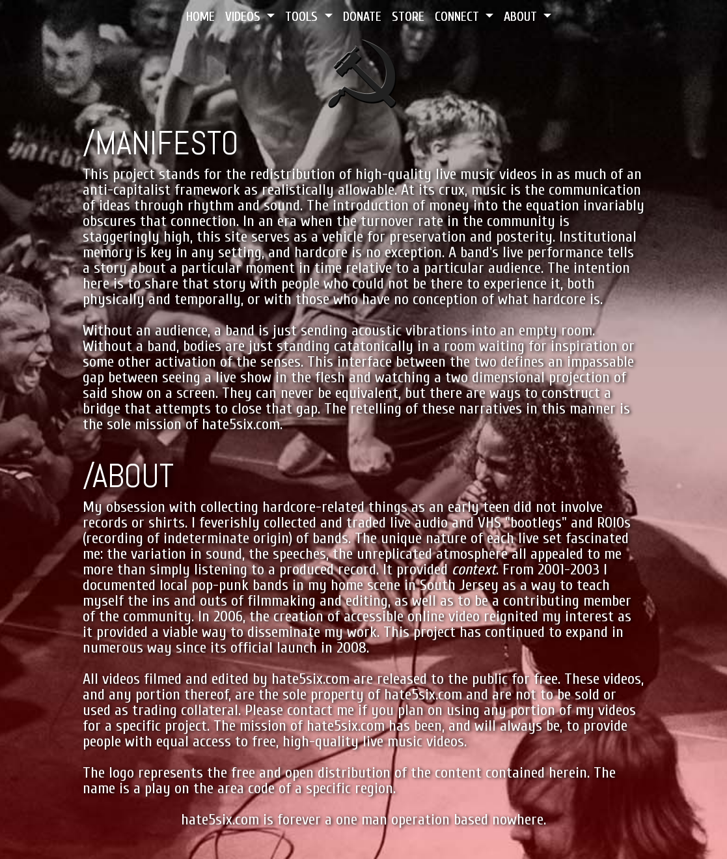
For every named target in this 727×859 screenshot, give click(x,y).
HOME (200, 16)
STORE (408, 16)
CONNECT (458, 16)
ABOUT (522, 16)
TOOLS (303, 16)
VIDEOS (244, 16)
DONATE (362, 16)
